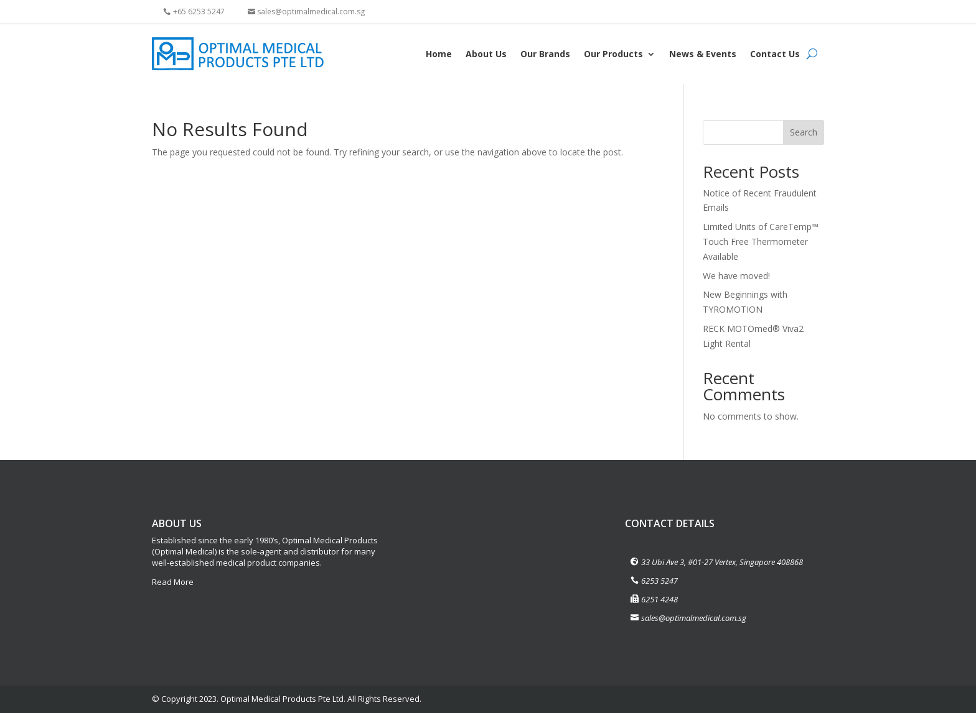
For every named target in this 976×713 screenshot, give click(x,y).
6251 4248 (659, 599)
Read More (173, 581)
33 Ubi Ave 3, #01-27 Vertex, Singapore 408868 (722, 562)
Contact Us (775, 54)
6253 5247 (659, 580)
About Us (486, 54)
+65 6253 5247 (199, 11)
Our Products (613, 54)
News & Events (702, 54)
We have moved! (736, 276)
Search (803, 132)
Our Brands (545, 54)
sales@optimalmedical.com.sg (311, 11)
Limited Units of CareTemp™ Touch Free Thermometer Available (761, 241)
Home (439, 54)
